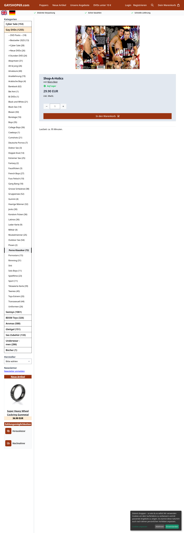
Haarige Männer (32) (17, 204)
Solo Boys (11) (14, 270)
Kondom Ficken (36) (16, 214)
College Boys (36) (15, 127)
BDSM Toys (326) (15, 317)
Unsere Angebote (79, 5)
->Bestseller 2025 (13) (17, 40)
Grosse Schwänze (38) (17, 188)
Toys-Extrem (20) (15, 296)
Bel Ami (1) (12, 91)
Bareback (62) (13, 86)
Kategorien (10, 19)
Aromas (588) (13, 323)
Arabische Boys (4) (16, 81)
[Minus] (46, 106)
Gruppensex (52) (15, 194)
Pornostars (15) (14, 255)
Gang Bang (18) (14, 183)
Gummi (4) (12, 199)
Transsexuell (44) (15, 301)
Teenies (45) (13, 291)
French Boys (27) (15, 173)
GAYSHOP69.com (16, 5)
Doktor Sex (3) (14, 147)
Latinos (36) (12, 219)
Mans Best (52, 82)
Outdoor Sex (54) (15, 240)
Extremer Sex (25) (15, 158)
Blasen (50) (12, 112)
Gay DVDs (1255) (15, 29)
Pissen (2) (12, 245)
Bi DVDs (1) (12, 96)
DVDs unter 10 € (102, 5)
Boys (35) (11, 122)
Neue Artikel (59, 5)
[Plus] (63, 106)
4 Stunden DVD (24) (16, 55)
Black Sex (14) (13, 106)
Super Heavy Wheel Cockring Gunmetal (18, 412)
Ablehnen (160, 526)
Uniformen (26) (14, 306)
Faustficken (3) (14, 168)
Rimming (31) (13, 260)
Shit (9, 265)
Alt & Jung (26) (14, 66)
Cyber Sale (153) (15, 23)
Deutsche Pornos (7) (17, 142)
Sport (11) (12, 281)
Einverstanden (172, 526)
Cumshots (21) (14, 137)
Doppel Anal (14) (15, 153)
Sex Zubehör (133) (16, 335)
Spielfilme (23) (14, 275)
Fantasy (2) (12, 163)
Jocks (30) (11, 209)
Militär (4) (12, 229)
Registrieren (140, 5)
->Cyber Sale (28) (15, 45)
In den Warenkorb (108, 116)
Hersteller (10, 356)
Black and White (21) (17, 101)
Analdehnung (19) (15, 76)
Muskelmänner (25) (16, 234)
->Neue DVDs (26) (15, 50)
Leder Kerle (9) (14, 224)
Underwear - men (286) (13, 342)
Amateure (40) (14, 71)
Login (128, 5)
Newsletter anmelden (14, 371)
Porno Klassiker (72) (18, 250)
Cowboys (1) (13, 132)
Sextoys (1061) (14, 311)
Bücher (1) (11, 350)
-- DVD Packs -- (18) (16, 35)
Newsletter (10, 367)
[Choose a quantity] (55, 106)
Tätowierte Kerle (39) (17, 286)
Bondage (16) (13, 117)
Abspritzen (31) (14, 60)
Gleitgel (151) (13, 329)
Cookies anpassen (139, 526)
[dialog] (155, 520)
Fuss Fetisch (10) (15, 178)
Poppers (43, 5)
